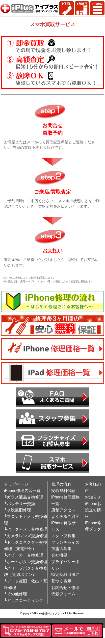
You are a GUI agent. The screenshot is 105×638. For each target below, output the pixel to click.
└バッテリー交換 (19, 504)
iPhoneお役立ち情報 (93, 510)
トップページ (16, 484)
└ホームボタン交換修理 (25, 562)
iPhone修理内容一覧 (22, 490)
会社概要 (59, 555)
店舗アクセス (63, 510)
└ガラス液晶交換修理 (23, 497)
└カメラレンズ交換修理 (25, 536)
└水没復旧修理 (17, 510)
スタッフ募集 (63, 536)
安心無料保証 (63, 490)
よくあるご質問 (65, 516)
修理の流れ (61, 484)
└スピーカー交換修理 (23, 555)
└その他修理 (15, 594)
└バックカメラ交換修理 (25, 529)
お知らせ (93, 497)
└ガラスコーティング (23, 600)
